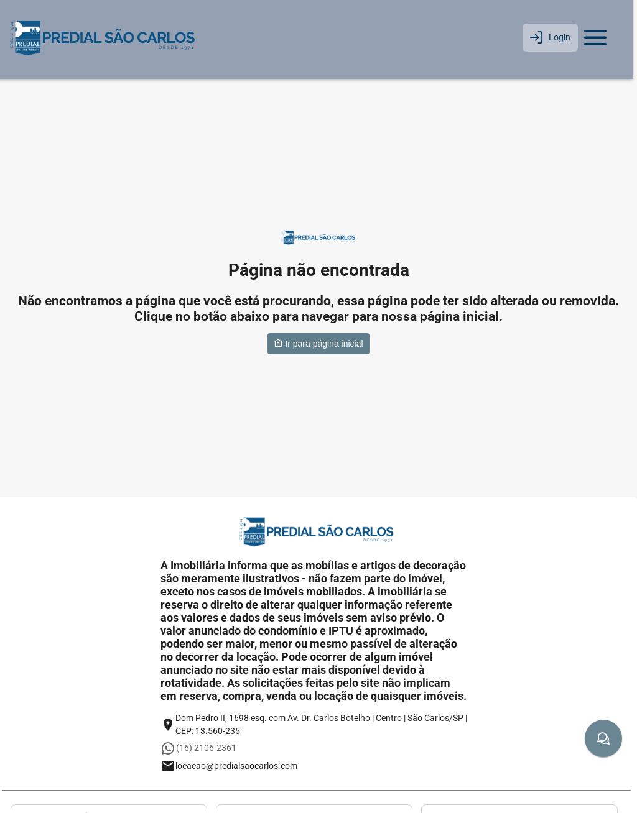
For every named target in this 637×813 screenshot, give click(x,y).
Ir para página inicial (318, 344)
